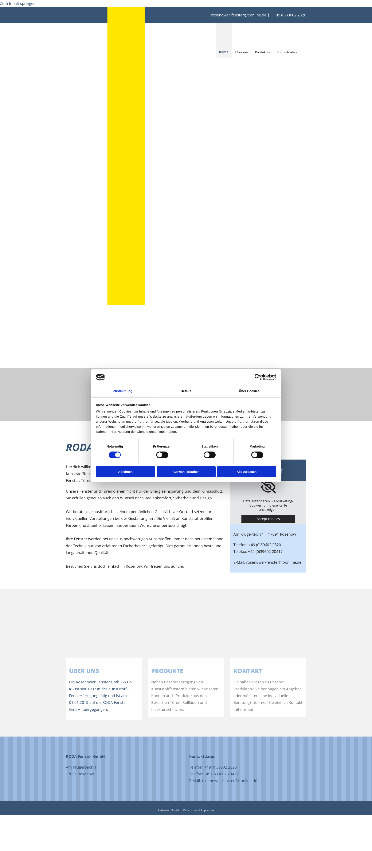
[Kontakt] (292, 654)
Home (223, 52)
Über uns (241, 52)
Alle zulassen (246, 471)
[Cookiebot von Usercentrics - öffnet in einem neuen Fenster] (257, 377)
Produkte (262, 52)
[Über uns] (128, 654)
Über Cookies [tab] (249, 391)
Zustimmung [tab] (122, 391)
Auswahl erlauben (185, 471)
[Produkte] (210, 654)
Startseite (163, 810)
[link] (268, 487)
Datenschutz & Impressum (199, 810)
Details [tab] (186, 391)
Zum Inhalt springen (18, 3)
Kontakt (175, 810)
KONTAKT (247, 671)
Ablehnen (125, 471)
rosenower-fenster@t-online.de (238, 14)
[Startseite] (126, 68)
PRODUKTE (167, 671)
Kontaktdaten (287, 52)
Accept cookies (268, 518)
